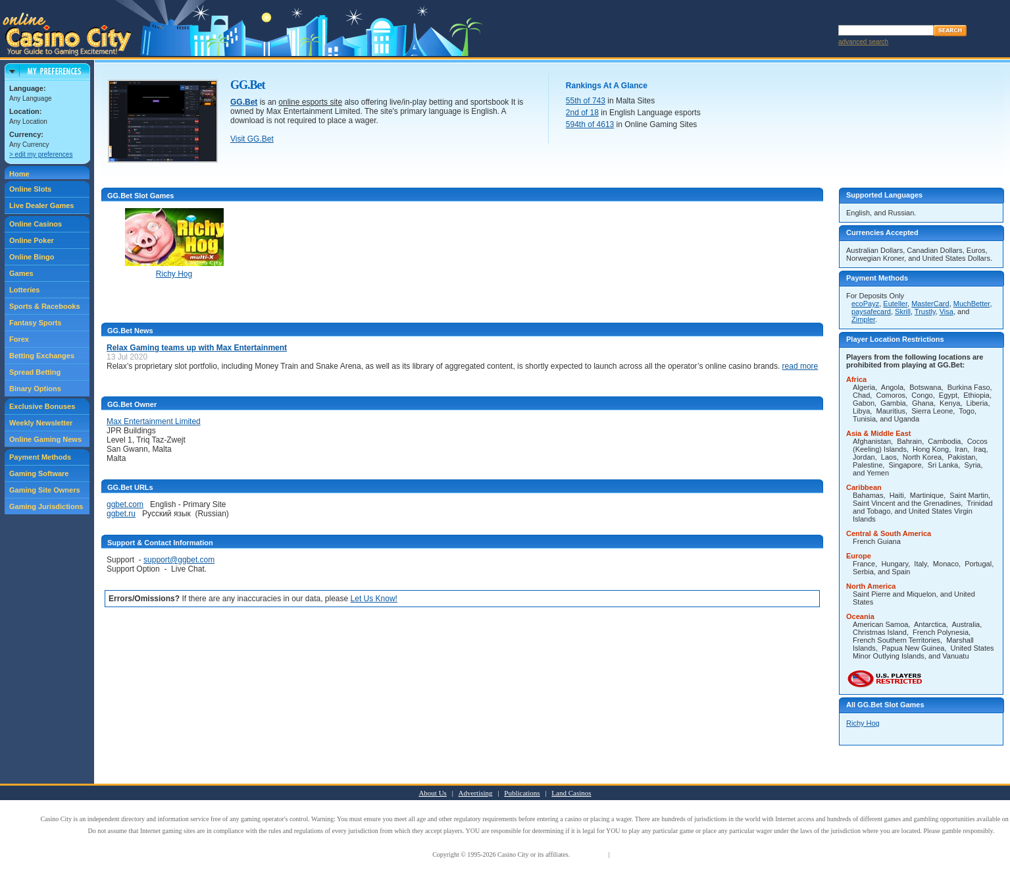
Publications (522, 793)
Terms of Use (589, 854)
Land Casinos (571, 793)
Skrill (903, 311)
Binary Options (35, 388)
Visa (946, 311)
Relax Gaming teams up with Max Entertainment (197, 347)
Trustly (925, 311)
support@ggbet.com (179, 559)
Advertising (476, 793)
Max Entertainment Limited (154, 421)
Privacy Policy (630, 854)
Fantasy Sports (35, 323)
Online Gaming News (45, 439)
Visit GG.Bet (252, 139)
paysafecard (871, 311)
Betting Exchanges (41, 356)
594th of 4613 (590, 124)
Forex (19, 339)
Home (19, 174)
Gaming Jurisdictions (46, 506)
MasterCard (930, 304)
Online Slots (30, 189)
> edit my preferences (40, 154)
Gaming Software (38, 473)
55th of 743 (585, 100)
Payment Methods (40, 457)
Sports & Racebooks (44, 306)
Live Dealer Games (41, 205)
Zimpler (863, 319)
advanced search (863, 41)
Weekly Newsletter (40, 423)
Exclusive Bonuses (42, 406)
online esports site (310, 102)
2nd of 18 (582, 112)
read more (800, 366)
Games (21, 273)
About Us (432, 793)
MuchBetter (971, 304)
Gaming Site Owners (44, 490)
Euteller (895, 304)
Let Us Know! (374, 598)
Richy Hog (863, 723)
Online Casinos (35, 224)
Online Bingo (31, 257)
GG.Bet (243, 102)
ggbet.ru (121, 513)
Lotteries (24, 290)
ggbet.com (125, 504)
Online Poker (31, 240)
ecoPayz (865, 304)
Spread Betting (35, 372)
